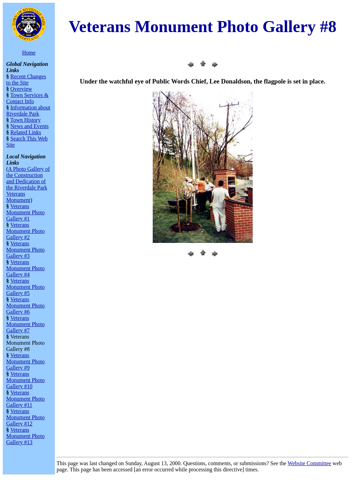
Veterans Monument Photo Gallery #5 (25, 287)
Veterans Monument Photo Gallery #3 (25, 250)
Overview (21, 89)
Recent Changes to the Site (26, 80)
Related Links (25, 132)
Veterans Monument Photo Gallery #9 (25, 361)
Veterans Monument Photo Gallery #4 (25, 268)
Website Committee (309, 463)
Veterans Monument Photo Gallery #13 (25, 436)
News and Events (29, 126)
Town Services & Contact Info (27, 98)
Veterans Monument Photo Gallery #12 (25, 417)
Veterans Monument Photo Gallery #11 (25, 399)
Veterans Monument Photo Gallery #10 (25, 380)
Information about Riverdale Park (28, 111)
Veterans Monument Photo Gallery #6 (25, 305)
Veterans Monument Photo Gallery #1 (25, 212)
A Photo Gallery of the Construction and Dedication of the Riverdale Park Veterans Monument (28, 184)
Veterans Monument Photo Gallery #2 (25, 231)
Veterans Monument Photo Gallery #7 (25, 324)
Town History (25, 120)
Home (29, 53)
